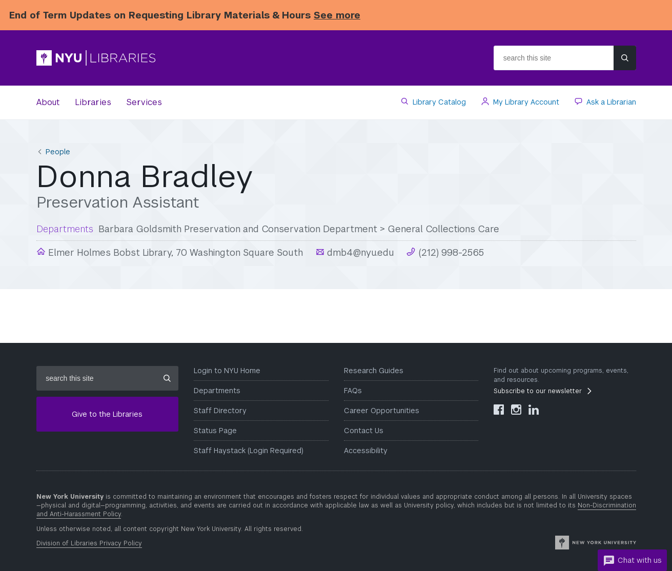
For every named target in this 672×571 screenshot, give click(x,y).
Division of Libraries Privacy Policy (89, 543)
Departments (217, 390)
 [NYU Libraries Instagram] (516, 409)
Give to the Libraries (107, 414)
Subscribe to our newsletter (538, 391)
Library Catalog (438, 102)
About (47, 102)
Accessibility (366, 450)
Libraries (93, 102)
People (58, 151)
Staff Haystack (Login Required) (248, 450)
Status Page (215, 430)
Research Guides (373, 370)
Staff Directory (220, 410)
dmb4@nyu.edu (359, 252)
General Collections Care (443, 229)
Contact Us (363, 430)
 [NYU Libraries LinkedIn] (533, 409)
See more (337, 15)
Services (144, 102)
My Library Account (525, 102)
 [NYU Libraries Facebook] (499, 409)
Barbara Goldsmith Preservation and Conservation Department (237, 229)
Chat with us (632, 561)
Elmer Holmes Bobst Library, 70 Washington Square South (174, 252)
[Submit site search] (625, 58)
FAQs (353, 390)
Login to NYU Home (227, 370)
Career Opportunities (381, 410)
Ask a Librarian (610, 102)
